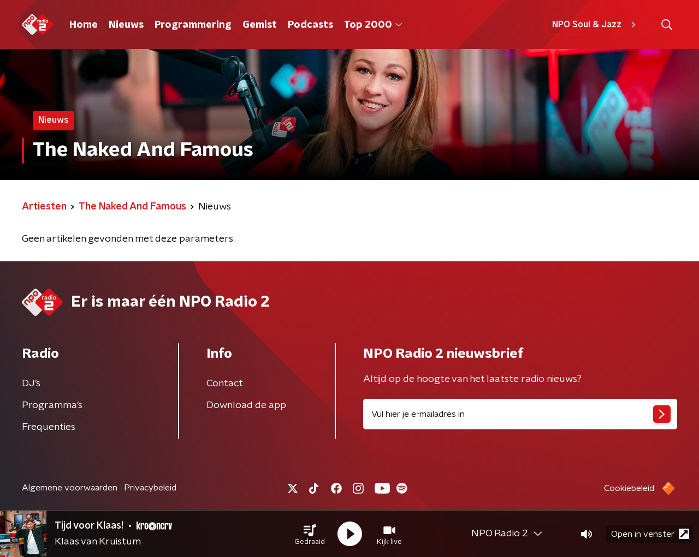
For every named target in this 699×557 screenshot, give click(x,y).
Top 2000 (373, 25)
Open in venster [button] (650, 534)
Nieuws (126, 25)
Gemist (259, 25)
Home (83, 25)
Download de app (246, 405)
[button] (309, 534)
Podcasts (310, 25)
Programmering (193, 25)
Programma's (52, 405)
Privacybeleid (150, 487)
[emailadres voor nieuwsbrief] (520, 414)
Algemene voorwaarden (69, 487)
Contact (224, 383)
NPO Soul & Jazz (595, 24)
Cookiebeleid (629, 488)
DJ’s (31, 383)
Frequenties (48, 427)
